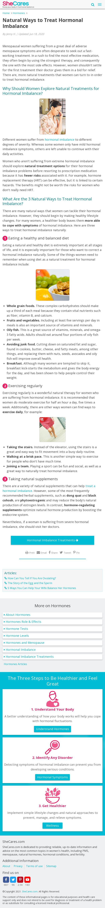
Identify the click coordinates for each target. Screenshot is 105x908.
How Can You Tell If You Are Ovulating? (32, 578)
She (15, 4)
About (6, 866)
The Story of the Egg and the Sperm (30, 583)
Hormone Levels (17, 636)
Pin (78, 552)
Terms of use (34, 866)
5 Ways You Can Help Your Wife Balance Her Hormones (42, 588)
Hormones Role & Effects (23, 622)
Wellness (52, 826)
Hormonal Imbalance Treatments (51, 540)
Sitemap (51, 866)
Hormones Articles (15, 664)
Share (54, 552)
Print (32, 552)
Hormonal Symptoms (52, 777)
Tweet (67, 552)
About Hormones (18, 615)
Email (44, 552)
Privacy (18, 866)
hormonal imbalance (59, 140)
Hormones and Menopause (25, 643)
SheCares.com (30, 891)
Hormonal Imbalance (21, 650)
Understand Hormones (52, 729)
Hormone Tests (17, 629)
